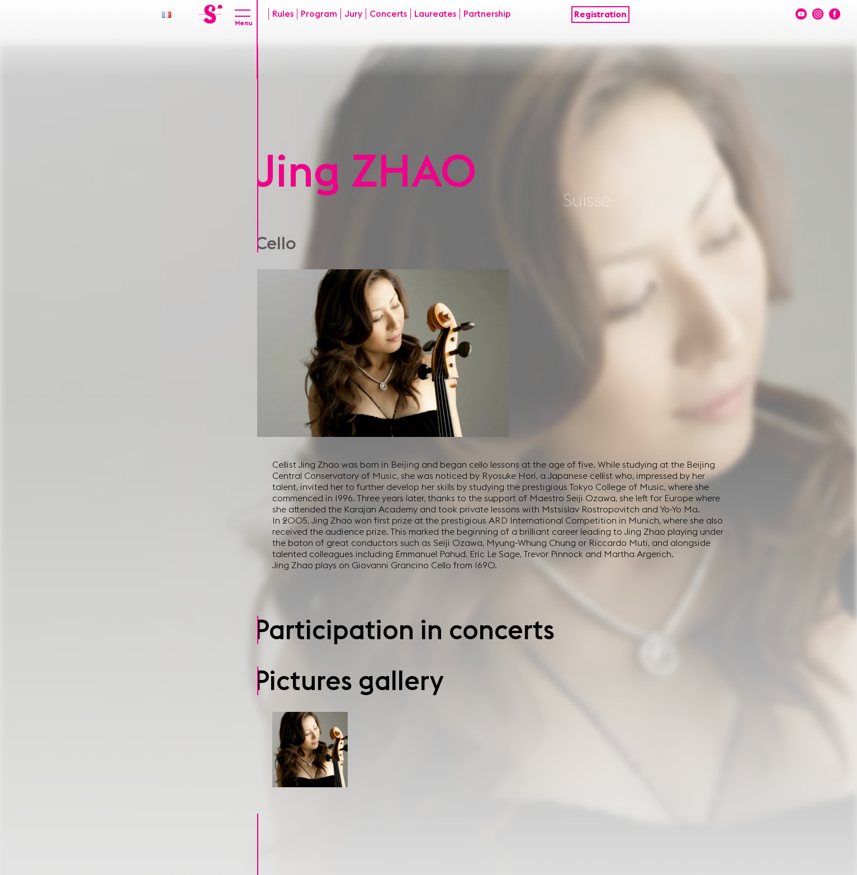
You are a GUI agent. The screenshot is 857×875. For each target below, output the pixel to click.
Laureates (435, 13)
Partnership (487, 13)
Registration (600, 14)
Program (319, 13)
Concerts (388, 13)
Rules (282, 13)
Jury (353, 13)
